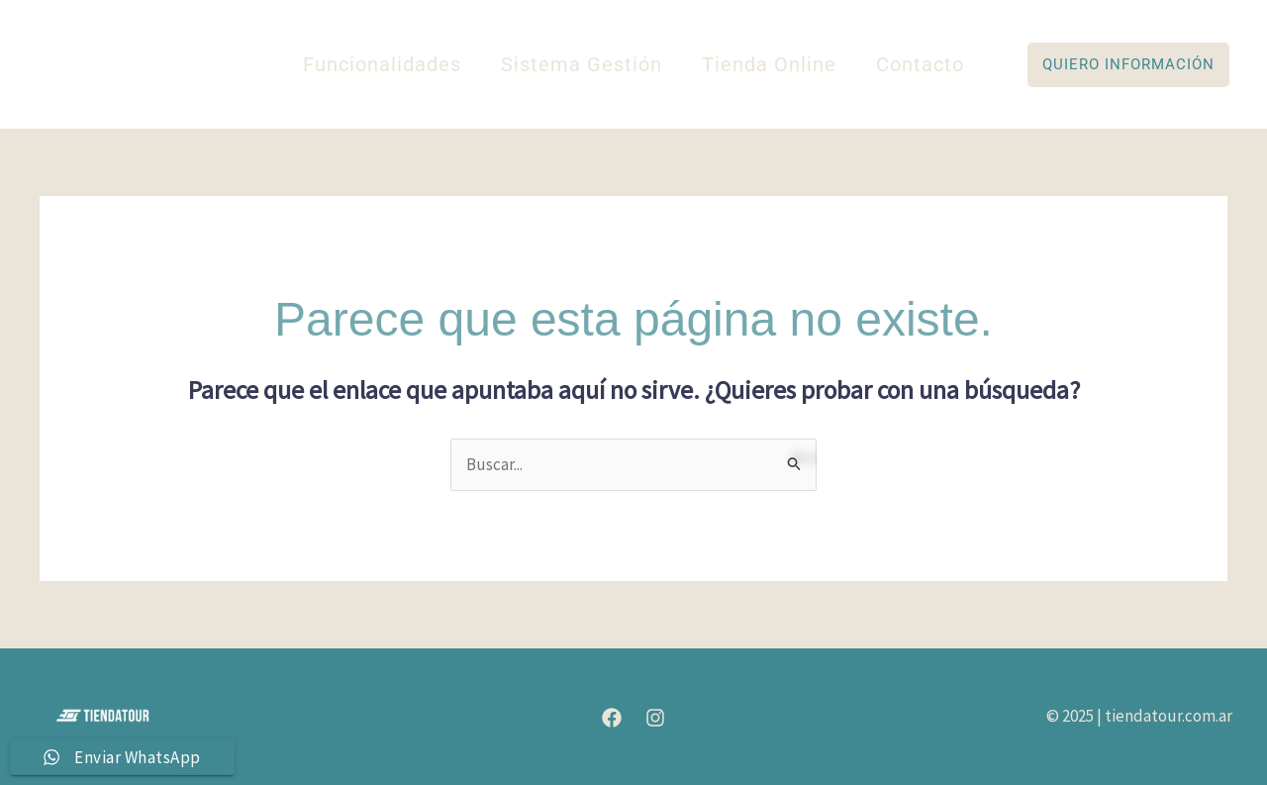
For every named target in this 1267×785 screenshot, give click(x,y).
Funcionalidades (382, 64)
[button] (1128, 65)
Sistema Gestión (581, 64)
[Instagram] (655, 718)
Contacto (920, 64)
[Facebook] (612, 718)
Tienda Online (769, 64)
